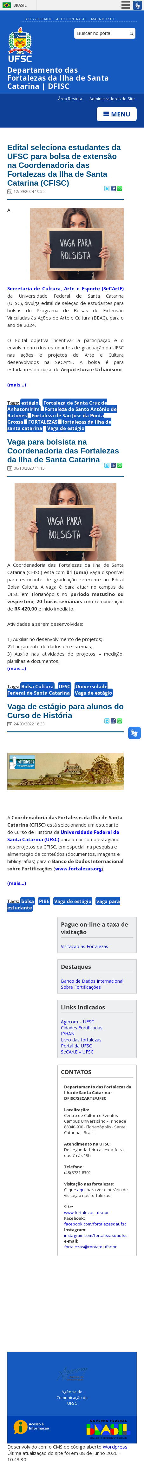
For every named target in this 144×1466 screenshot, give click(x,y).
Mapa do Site (103, 19)
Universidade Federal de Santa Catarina (57, 689)
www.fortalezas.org (78, 868)
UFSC (64, 686)
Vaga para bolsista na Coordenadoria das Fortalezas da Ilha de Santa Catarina (64, 450)
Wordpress (115, 1447)
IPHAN (68, 1034)
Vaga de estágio (65, 428)
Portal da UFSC (76, 1046)
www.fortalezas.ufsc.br (86, 1212)
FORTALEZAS (42, 422)
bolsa (27, 901)
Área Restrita (70, 99)
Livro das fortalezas (81, 1040)
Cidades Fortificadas (81, 1028)
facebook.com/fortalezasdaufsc (95, 1224)
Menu (116, 114)
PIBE (44, 901)
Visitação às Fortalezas (84, 946)
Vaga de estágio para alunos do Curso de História (60, 711)
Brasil (20, 5)
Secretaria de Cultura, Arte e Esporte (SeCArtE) (65, 288)
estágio (29, 403)
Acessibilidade (38, 19)
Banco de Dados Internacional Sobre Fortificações (92, 984)
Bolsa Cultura (37, 686)
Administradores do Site (112, 99)
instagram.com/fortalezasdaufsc (95, 1235)
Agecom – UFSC (77, 1022)
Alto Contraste (71, 19)
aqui (81, 1189)
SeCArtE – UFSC (77, 1052)
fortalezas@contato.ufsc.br (90, 1247)
